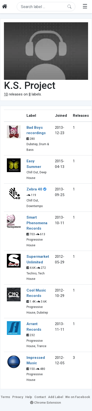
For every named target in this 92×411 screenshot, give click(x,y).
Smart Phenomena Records (36, 223)
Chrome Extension (45, 402)
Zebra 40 (34, 189)
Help (28, 397)
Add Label (55, 397)
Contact (40, 397)
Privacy (17, 397)
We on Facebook (77, 397)
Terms (5, 397)
